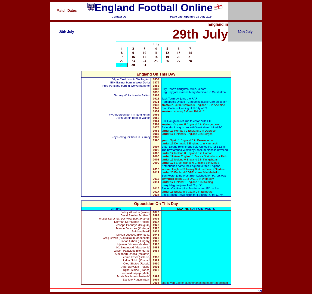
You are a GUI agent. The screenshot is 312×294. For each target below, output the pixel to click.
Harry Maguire (170, 185)
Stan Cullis (168, 108)
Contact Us (119, 16)
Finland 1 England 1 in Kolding (187, 182)
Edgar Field (118, 79)
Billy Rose (167, 89)
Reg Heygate (169, 92)
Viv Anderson (117, 114)
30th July (245, 32)
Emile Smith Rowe (173, 194)
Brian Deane (169, 146)
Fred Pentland (111, 85)
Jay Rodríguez (121, 137)
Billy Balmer (118, 82)
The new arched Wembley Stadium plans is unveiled (194, 149)
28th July (66, 32)
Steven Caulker (171, 188)
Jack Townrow (170, 98)
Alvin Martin (124, 117)
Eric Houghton (170, 121)
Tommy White (122, 95)
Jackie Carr (208, 101)
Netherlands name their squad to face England (190, 166)
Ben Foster (168, 175)
